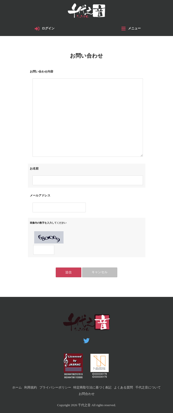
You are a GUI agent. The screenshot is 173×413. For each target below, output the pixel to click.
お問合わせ (87, 394)
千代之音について (148, 387)
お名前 (34, 168)
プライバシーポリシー (55, 387)
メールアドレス (40, 196)
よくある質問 (123, 387)
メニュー (134, 29)
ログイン (48, 29)
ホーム (17, 387)
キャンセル (100, 273)
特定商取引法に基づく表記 (92, 387)
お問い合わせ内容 (41, 71)
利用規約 (30, 387)
